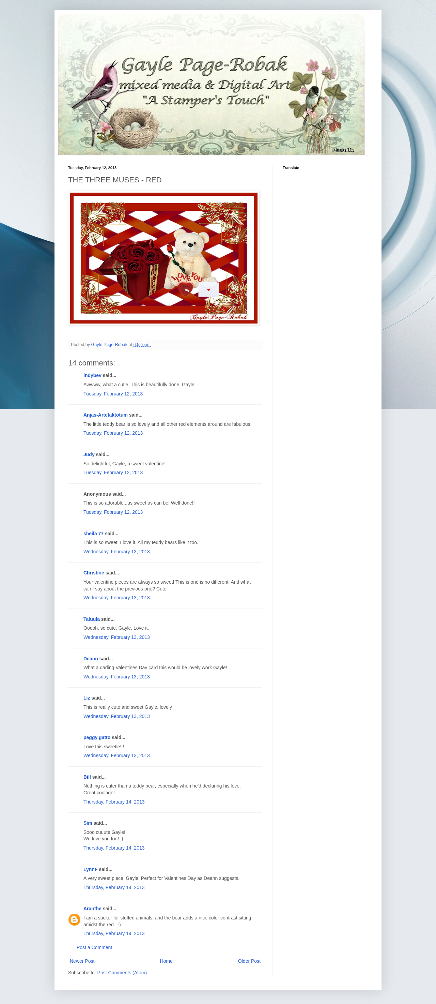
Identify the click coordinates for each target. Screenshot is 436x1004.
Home (166, 961)
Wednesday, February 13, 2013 (116, 551)
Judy (89, 454)
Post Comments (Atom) (122, 972)
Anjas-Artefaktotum (105, 415)
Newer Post (82, 961)
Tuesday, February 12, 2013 (113, 393)
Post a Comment (94, 947)
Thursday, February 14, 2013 (114, 802)
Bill (87, 777)
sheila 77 (93, 533)
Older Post (249, 961)
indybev (92, 375)
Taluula (91, 619)
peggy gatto (96, 737)
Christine (93, 572)
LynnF (90, 869)
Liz (86, 698)
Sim (87, 823)
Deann (90, 658)
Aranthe (92, 908)
